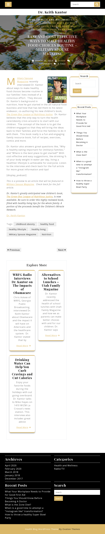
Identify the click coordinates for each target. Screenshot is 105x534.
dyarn (61, 60)
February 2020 (13, 468)
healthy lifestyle (17, 229)
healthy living (39, 229)
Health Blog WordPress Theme (52, 529)
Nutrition (46, 234)
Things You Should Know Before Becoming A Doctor (83, 143)
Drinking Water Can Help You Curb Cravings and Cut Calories (22, 369)
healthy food (47, 224)
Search (97, 3)
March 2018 (11, 472)
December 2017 (14, 478)
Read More (22, 345)
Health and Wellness (53, 19)
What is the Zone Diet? (18, 504)
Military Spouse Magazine (20, 184)
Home (31, 19)
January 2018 (12, 475)
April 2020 (11, 465)
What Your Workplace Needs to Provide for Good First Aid (83, 130)
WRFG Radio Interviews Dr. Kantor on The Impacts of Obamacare (22, 284)
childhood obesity (25, 224)
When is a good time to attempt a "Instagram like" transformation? (84, 162)
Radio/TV (59, 468)
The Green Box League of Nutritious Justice (30, 196)
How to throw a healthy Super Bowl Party (84, 173)
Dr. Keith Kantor (52, 12)
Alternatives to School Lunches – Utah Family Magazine (51, 282)
